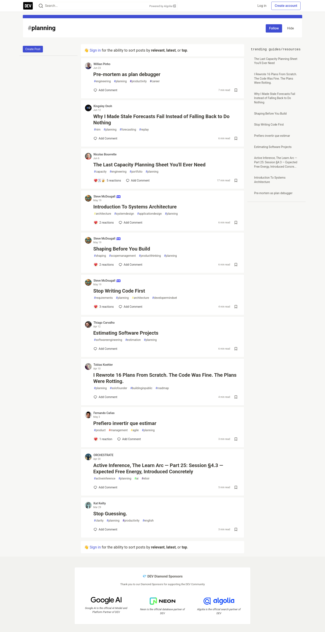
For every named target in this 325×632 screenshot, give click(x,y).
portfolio (136, 172)
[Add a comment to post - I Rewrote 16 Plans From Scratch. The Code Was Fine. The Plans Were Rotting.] (105, 397)
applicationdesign (149, 214)
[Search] (41, 6)
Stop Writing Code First (119, 291)
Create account (286, 6)
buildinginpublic (141, 388)
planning (120, 81)
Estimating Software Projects (125, 333)
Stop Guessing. (110, 514)
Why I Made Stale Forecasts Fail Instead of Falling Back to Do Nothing (161, 120)
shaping (100, 256)
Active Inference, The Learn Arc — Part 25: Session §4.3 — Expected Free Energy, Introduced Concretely (158, 468)
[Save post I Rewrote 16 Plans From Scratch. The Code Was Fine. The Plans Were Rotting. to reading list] (236, 397)
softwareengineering (108, 340)
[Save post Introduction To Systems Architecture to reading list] (236, 222)
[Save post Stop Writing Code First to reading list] (236, 307)
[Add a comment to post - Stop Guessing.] (105, 529)
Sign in (95, 50)
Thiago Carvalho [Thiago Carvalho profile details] (104, 322)
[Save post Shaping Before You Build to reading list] (236, 264)
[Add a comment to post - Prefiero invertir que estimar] (103, 439)
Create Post (32, 49)
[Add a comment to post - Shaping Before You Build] (103, 264)
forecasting (128, 129)
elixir (145, 478)
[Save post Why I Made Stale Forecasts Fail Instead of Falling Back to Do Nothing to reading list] (236, 138)
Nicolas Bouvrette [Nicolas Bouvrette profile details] (104, 154)
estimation (133, 340)
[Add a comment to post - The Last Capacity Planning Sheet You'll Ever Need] (107, 180)
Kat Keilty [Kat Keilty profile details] (99, 503)
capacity (100, 172)
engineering (102, 81)
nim (97, 129)
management (118, 430)
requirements (103, 298)
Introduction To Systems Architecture (135, 207)
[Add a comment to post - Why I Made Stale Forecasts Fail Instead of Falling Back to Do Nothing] (105, 138)
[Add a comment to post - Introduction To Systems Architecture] (103, 222)
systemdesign (124, 214)
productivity (138, 81)
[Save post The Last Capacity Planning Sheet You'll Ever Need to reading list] (236, 180)
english (148, 520)
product (100, 430)
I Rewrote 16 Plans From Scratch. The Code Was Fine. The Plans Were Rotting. (164, 378)
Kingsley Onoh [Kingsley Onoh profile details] (102, 106)
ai (136, 478)
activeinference (104, 478)
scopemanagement (122, 256)
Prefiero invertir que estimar (124, 423)
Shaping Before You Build (121, 249)
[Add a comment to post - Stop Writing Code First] (103, 306)
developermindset (164, 298)
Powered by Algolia (162, 6)
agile (135, 430)
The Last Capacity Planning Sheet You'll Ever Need (149, 165)
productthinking (150, 256)
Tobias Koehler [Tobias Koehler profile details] (103, 364)
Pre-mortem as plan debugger (126, 74)
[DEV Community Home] (28, 6)
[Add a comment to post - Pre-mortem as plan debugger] (105, 90)
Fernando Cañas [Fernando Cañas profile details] (104, 413)
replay (144, 129)
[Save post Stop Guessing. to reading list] (236, 529)
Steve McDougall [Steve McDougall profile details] (107, 196)
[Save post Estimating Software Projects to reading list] (236, 349)
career (155, 81)
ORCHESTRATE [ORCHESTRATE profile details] (103, 455)
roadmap (162, 388)
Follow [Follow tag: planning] (274, 28)
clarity (98, 520)
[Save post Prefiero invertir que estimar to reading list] (236, 439)
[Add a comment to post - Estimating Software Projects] (105, 348)
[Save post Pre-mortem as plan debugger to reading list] (236, 90)
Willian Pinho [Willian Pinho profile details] (101, 64)
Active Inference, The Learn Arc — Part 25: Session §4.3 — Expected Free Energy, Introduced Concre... (275, 162)
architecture (102, 214)
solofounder (118, 388)
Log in (261, 6)
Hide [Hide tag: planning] (290, 28)
